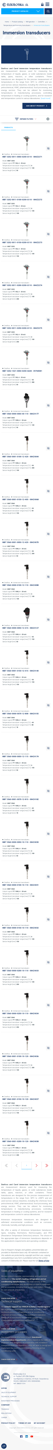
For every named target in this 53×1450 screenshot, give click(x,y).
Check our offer (8, 1298)
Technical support (9, 1396)
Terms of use (24, 1423)
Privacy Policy (8, 1423)
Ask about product (35, 106)
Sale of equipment (8, 1392)
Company (5, 1405)
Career (4, 1417)
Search (48, 11)
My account (39, 1423)
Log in (42, 4)
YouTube (32, 1436)
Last (46, 1165)
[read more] (45, 98)
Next (36, 1165)
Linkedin (26, 1436)
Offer (4, 1388)
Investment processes (10, 1401)
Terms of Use (43, 1261)
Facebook (21, 1436)
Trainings (5, 1409)
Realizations (6, 1413)
